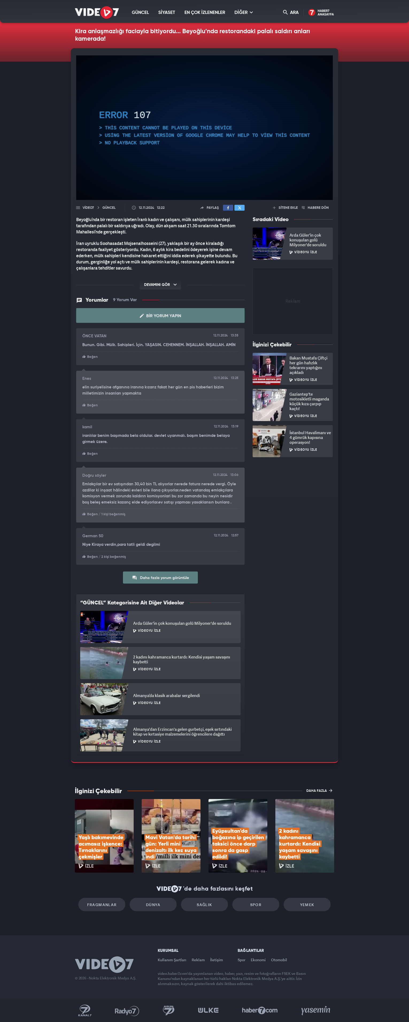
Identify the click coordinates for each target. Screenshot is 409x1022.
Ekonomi (258, 959)
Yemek (307, 904)
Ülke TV (208, 1010)
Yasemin (316, 1010)
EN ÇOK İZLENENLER (204, 12)
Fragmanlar (102, 904)
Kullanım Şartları (172, 959)
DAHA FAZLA (319, 790)
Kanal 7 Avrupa (169, 1010)
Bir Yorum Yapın (160, 316)
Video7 (88, 208)
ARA (291, 12)
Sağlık (204, 904)
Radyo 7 (127, 1010)
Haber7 (260, 1010)
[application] (204, 127)
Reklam (198, 959)
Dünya (153, 904)
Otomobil (279, 959)
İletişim (216, 959)
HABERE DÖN (315, 208)
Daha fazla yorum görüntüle (160, 577)
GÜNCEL (140, 12)
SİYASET (166, 12)
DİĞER (243, 12)
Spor (256, 904)
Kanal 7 (84, 1010)
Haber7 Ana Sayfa (321, 13)
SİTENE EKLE (285, 208)
